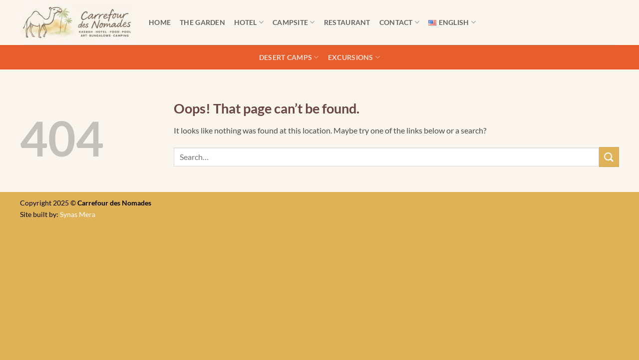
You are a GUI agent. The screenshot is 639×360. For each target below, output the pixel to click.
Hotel (249, 22)
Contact (399, 22)
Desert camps (289, 57)
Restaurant (347, 22)
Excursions (354, 57)
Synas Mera (77, 214)
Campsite (294, 22)
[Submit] (609, 156)
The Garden (202, 22)
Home (160, 22)
